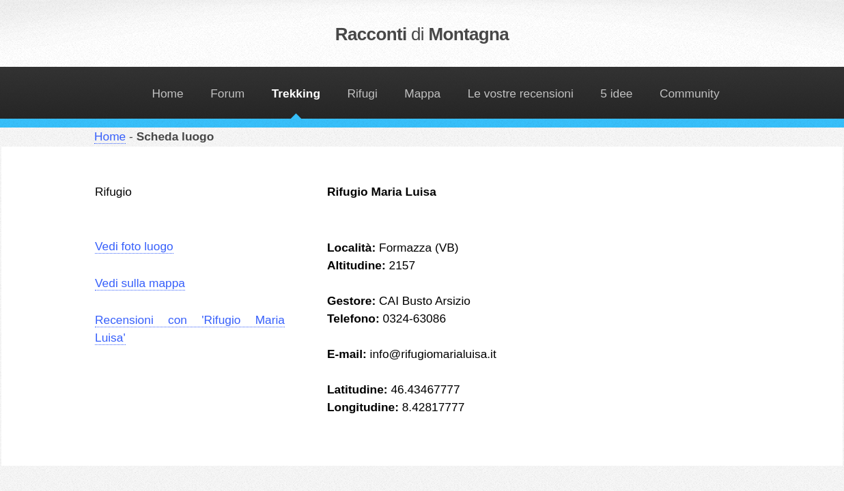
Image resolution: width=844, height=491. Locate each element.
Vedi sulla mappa (140, 283)
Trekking (296, 93)
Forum (227, 93)
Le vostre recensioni (521, 93)
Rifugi (362, 93)
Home (167, 93)
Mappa (422, 93)
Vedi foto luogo (134, 246)
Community (690, 93)
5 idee (616, 93)
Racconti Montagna (422, 34)
